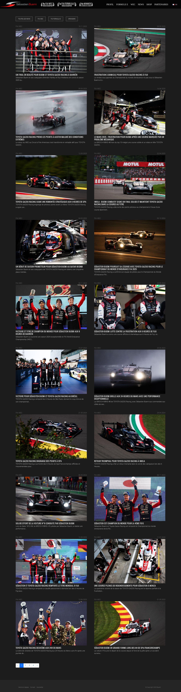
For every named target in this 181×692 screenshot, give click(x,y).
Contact (32, 687)
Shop (149, 4)
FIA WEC (40, 19)
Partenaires (161, 4)
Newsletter (40, 687)
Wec (133, 4)
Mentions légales (23, 687)
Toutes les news (24, 19)
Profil (110, 4)
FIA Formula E (56, 19)
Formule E (122, 4)
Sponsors (71, 19)
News (141, 4)
